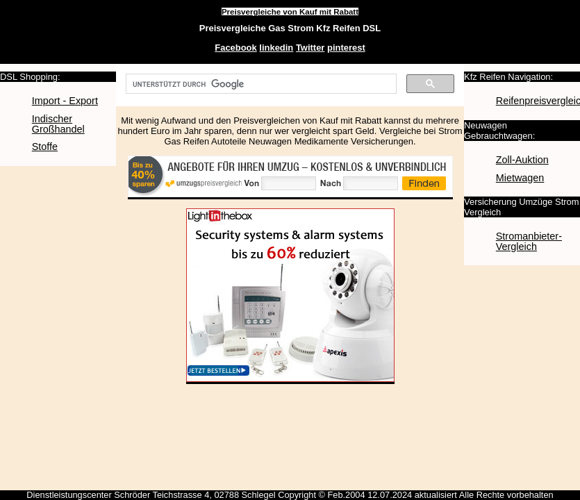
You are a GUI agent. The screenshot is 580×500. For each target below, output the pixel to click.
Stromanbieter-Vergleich (529, 241)
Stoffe (45, 146)
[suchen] (260, 84)
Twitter (310, 47)
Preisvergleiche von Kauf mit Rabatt (290, 12)
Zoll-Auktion (522, 160)
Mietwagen (520, 178)
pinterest (346, 47)
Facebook (235, 47)
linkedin (276, 47)
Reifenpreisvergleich (536, 101)
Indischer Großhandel (58, 124)
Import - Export (65, 101)
